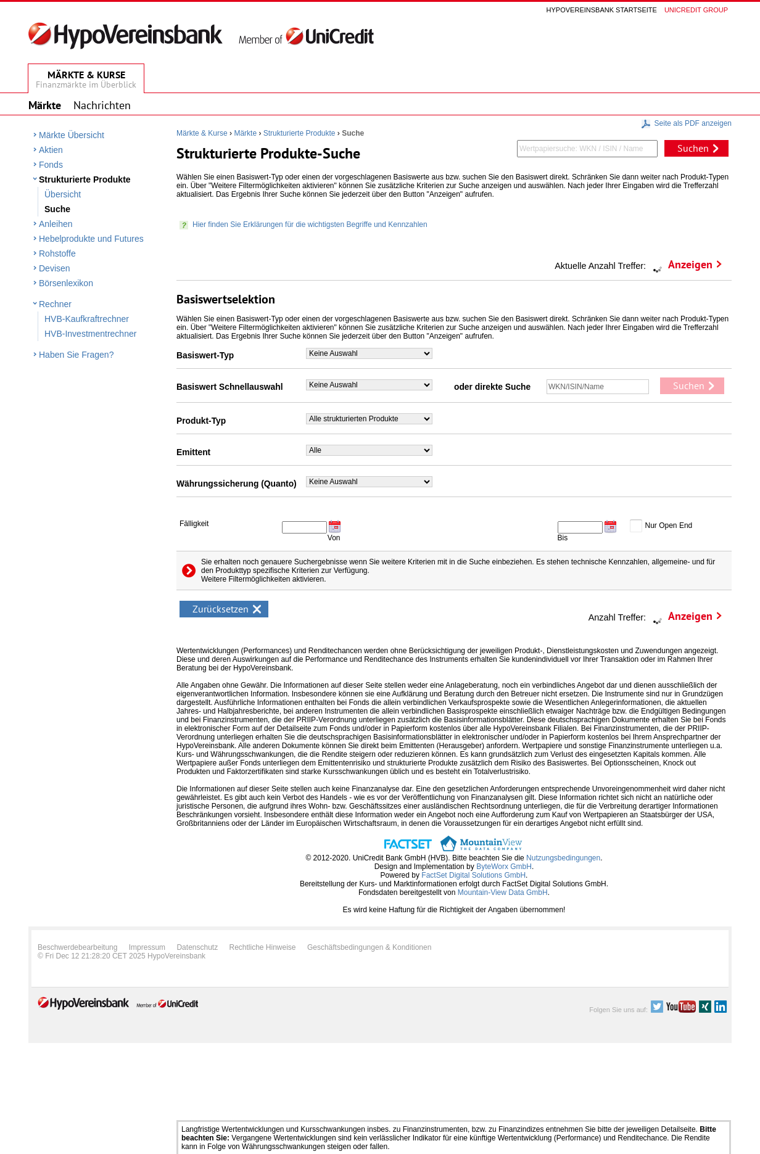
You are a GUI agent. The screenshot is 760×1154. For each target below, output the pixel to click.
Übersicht (62, 194)
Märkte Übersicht (71, 135)
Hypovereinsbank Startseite (602, 10)
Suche (57, 209)
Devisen (54, 268)
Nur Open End (669, 525)
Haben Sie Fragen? (76, 355)
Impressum (147, 947)
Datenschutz (197, 947)
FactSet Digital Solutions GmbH (473, 875)
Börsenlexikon (66, 283)
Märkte (245, 133)
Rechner (55, 304)
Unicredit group (696, 10)
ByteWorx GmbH (504, 866)
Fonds (51, 165)
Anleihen (56, 224)
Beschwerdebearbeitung (77, 947)
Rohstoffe (57, 253)
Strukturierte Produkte (85, 179)
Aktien (51, 150)
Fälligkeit (194, 523)
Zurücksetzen (220, 609)
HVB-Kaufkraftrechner (86, 319)
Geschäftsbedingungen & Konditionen (369, 947)
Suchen (693, 148)
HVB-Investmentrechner (90, 334)
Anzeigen (690, 264)
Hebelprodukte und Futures (91, 239)
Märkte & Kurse (202, 133)
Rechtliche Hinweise (262, 947)
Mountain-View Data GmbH (503, 892)
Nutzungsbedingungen (563, 858)
